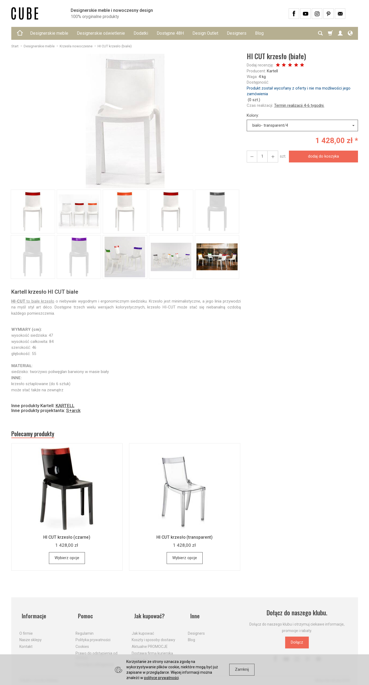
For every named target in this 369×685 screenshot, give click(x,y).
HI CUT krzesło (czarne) (67, 539)
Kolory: (253, 115)
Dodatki (141, 33)
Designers (236, 33)
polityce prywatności (161, 678)
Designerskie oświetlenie (101, 33)
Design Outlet (205, 33)
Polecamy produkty (36, 435)
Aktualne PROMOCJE (150, 643)
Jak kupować (143, 629)
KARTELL (65, 405)
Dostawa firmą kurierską (152, 649)
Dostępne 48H (170, 33)
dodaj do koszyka (321, 156)
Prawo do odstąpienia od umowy (96, 651)
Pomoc (84, 614)
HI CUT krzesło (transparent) (184, 539)
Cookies (82, 643)
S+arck (73, 410)
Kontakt (26, 643)
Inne (193, 614)
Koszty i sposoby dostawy (153, 636)
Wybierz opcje (67, 559)
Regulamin (85, 629)
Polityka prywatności (93, 636)
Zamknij (242, 669)
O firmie (26, 629)
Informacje (32, 614)
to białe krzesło (33, 301)
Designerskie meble (49, 33)
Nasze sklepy (30, 636)
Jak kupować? (148, 614)
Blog (259, 33)
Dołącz (297, 644)
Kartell (272, 71)
